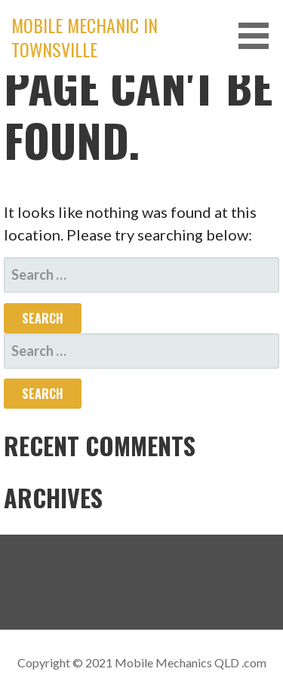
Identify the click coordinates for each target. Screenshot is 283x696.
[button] (259, 36)
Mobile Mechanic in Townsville (84, 37)
